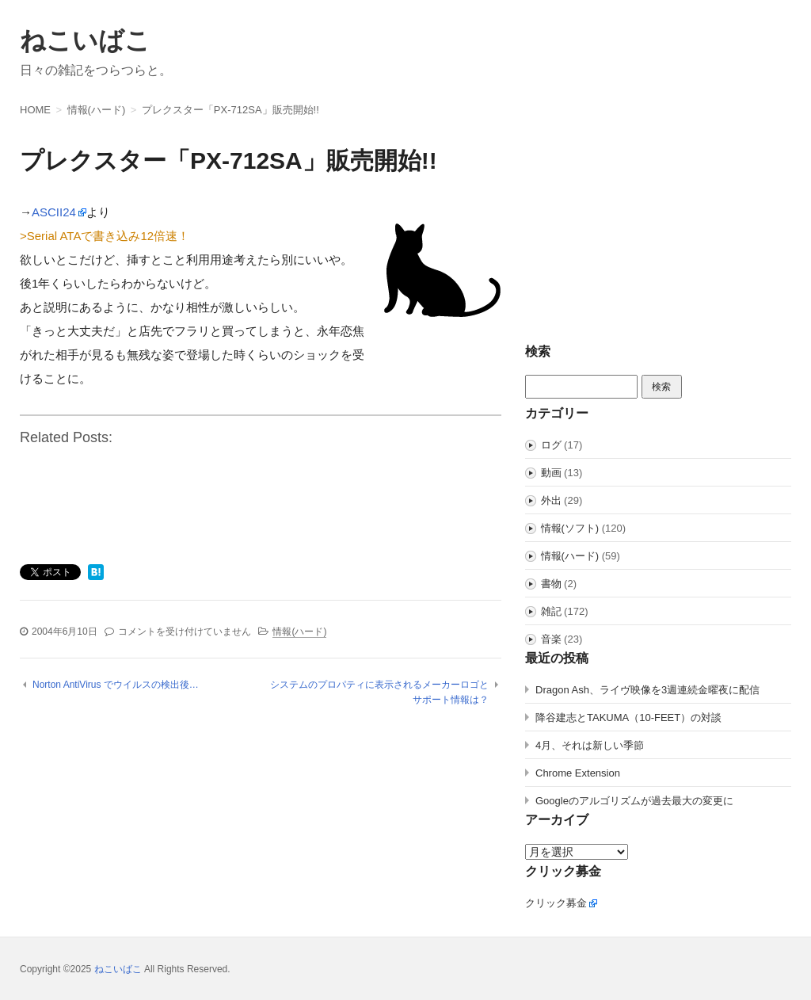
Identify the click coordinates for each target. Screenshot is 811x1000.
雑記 (551, 611)
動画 (551, 473)
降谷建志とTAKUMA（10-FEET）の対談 (628, 717)
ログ (551, 445)
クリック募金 (556, 903)
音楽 (551, 639)
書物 (551, 584)
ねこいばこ (85, 40)
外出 (551, 500)
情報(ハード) (299, 631)
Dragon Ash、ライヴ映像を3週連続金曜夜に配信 (647, 690)
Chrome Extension (577, 773)
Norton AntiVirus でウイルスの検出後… (115, 684)
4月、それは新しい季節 (589, 745)
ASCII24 (54, 212)
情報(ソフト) (570, 528)
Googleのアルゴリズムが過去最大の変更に (634, 801)
